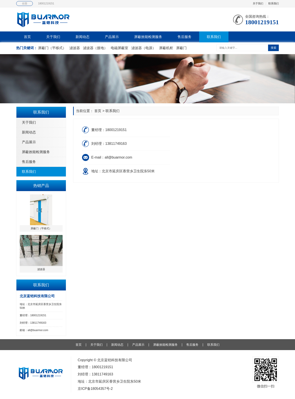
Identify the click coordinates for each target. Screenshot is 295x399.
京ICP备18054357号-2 (95, 388)
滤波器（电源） (143, 48)
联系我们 (273, 3)
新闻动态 (83, 37)
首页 (27, 37)
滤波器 (74, 48)
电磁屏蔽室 (119, 48)
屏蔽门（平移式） (52, 48)
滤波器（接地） (95, 48)
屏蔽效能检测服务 (148, 37)
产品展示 (112, 37)
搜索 (273, 47)
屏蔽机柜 (166, 48)
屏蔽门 (181, 48)
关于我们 (258, 3)
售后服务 (184, 37)
